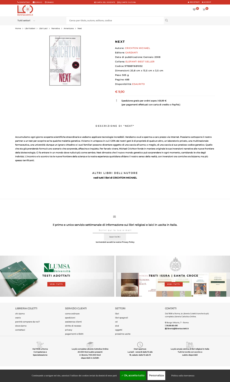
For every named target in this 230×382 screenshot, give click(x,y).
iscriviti (114, 237)
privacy (68, 330)
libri (117, 313)
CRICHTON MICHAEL (125, 177)
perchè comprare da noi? (27, 322)
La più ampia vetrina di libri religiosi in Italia (190, 349)
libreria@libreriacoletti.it (178, 328)
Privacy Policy (128, 242)
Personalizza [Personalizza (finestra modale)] (156, 375)
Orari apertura (140, 349)
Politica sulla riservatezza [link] (182, 375)
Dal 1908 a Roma (40, 349)
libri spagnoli (121, 317)
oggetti (118, 330)
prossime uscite (122, 334)
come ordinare (72, 313)
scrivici (38, 2)
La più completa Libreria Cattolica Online (90, 349)
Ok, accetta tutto (132, 375)
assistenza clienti (73, 322)
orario (50, 2)
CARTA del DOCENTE (104, 2)
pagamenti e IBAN (74, 334)
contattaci (20, 330)
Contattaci (24, 2)
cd (116, 322)
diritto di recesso (73, 326)
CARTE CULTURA (126, 2)
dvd (117, 326)
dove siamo (20, 326)
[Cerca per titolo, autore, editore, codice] (188, 20)
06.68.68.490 (172, 325)
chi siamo (20, 313)
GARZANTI (131, 52)
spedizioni (70, 317)
